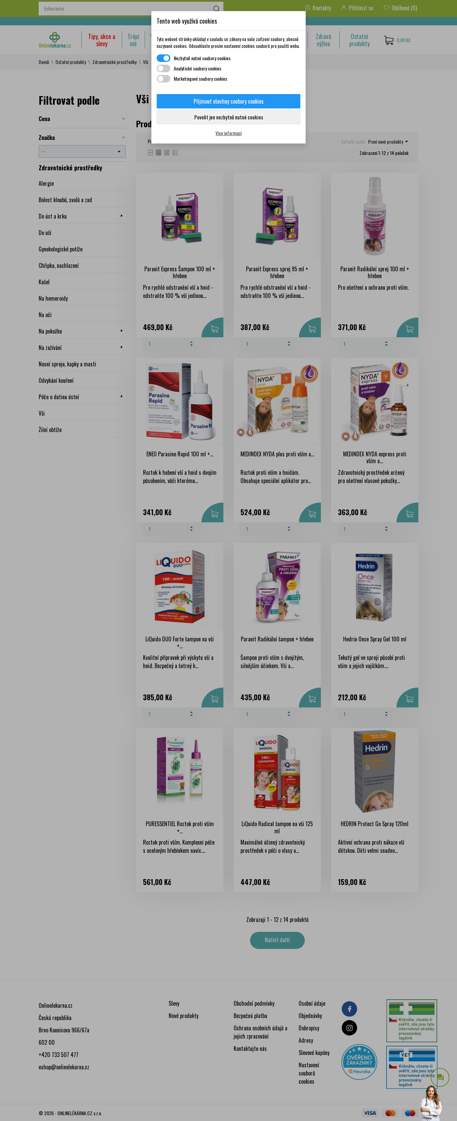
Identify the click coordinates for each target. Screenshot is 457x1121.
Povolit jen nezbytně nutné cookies (228, 117)
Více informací (228, 132)
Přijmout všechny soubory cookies (229, 101)
